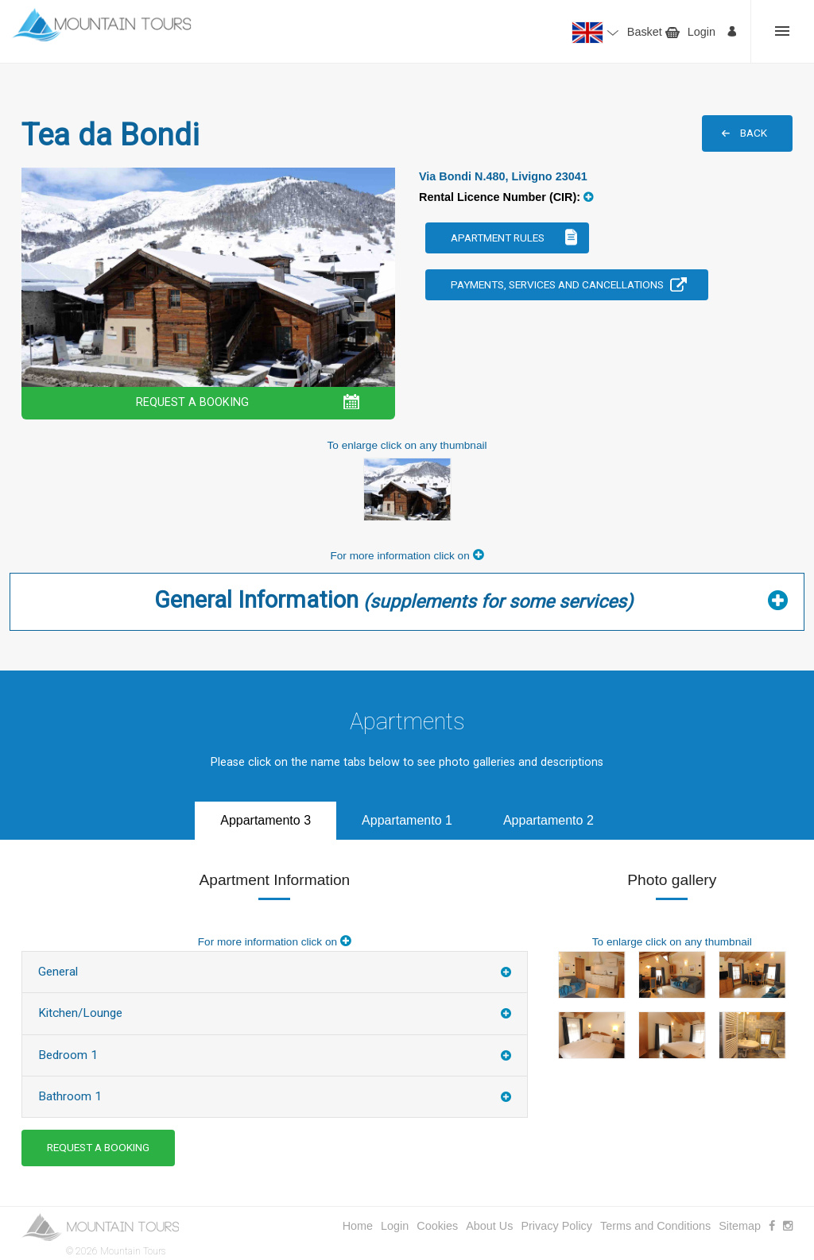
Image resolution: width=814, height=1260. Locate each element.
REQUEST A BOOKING (192, 402)
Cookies (437, 1225)
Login (701, 31)
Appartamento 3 (265, 820)
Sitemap (740, 1225)
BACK (753, 132)
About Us (489, 1225)
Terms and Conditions (655, 1225)
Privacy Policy (556, 1225)
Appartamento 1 (407, 820)
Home (358, 1225)
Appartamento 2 (548, 820)
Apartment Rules (498, 237)
